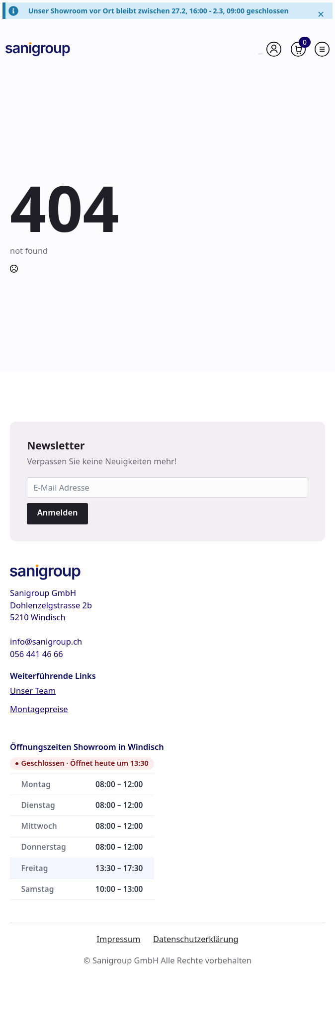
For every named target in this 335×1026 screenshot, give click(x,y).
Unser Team (33, 690)
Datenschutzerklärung (196, 939)
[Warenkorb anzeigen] (298, 49)
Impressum (119, 939)
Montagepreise (39, 709)
